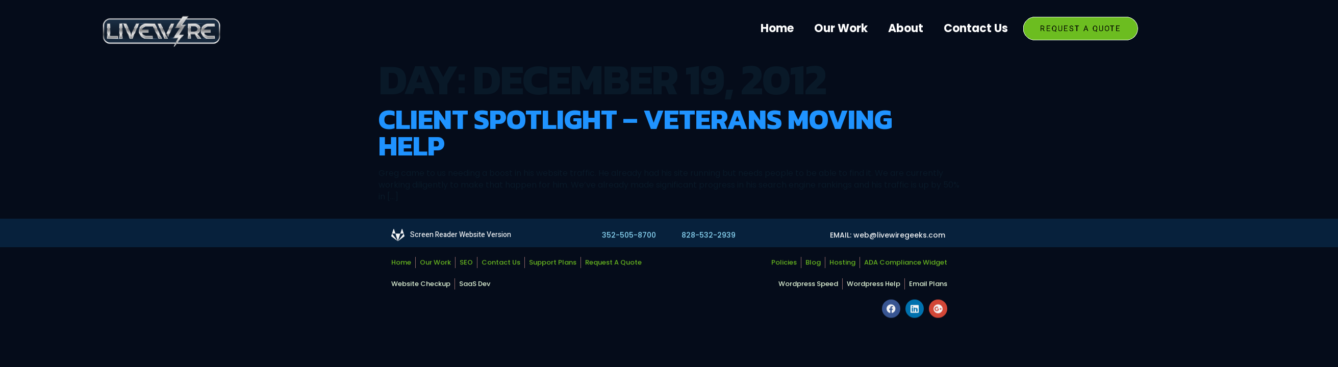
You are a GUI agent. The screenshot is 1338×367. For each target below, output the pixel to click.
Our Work (841, 28)
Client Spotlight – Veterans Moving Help (635, 132)
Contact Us (976, 28)
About (905, 28)
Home (777, 28)
